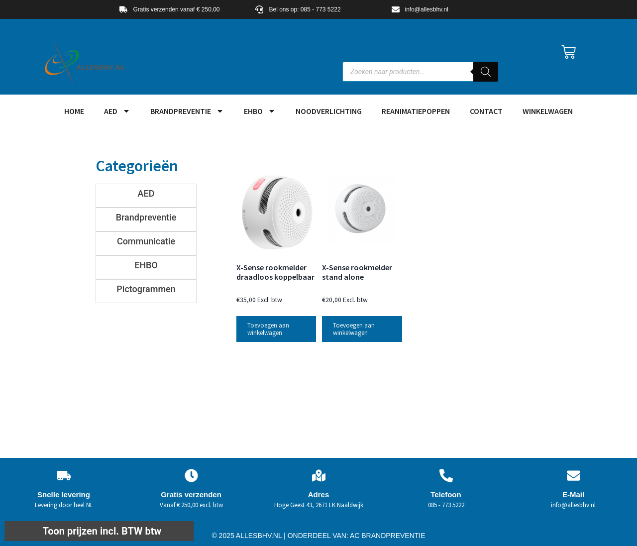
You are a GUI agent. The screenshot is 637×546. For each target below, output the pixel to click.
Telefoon (445, 494)
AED (117, 111)
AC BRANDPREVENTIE (387, 536)
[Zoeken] (485, 72)
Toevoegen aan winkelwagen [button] (268, 329)
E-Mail (573, 494)
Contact (486, 111)
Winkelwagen (548, 111)
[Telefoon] (446, 475)
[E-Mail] (573, 475)
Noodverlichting (329, 111)
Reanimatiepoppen (416, 111)
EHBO (260, 111)
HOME (74, 111)
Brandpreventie (187, 111)
